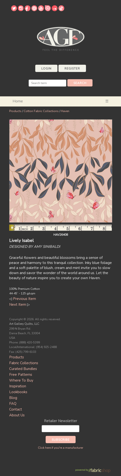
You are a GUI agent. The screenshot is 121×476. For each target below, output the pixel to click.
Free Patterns (20, 374)
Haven (65, 111)
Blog (13, 397)
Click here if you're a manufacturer (60, 448)
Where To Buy (21, 380)
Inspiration (17, 386)
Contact (15, 409)
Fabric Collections (23, 363)
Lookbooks (18, 392)
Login (46, 69)
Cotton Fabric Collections (41, 111)
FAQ (12, 403)
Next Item (17, 304)
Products (15, 111)
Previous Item (24, 298)
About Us (17, 415)
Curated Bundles (23, 368)
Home (18, 101)
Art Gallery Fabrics (61, 38)
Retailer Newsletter (60, 421)
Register (72, 69)
